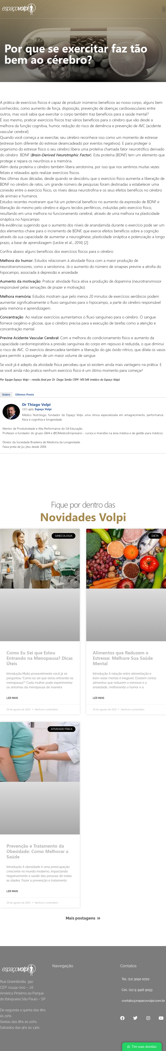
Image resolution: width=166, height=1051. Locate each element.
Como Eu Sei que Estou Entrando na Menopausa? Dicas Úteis (39, 657)
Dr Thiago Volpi (36, 404)
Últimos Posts (24, 394)
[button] (164, 9)
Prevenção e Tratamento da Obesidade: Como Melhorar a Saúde (37, 851)
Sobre (6, 394)
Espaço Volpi (43, 409)
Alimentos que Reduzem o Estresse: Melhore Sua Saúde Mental (123, 657)
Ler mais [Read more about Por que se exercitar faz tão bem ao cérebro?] (12, 698)
